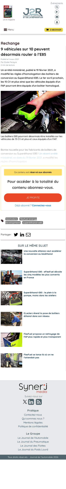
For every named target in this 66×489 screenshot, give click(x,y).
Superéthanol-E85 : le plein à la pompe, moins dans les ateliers (40, 294)
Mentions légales (33, 422)
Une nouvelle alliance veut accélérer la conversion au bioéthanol (42, 252)
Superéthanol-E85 (32, 222)
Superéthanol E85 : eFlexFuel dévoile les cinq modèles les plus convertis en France (43, 274)
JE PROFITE (33, 197)
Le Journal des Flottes (33, 445)
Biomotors (11, 218)
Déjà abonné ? (33, 205)
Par (9, 62)
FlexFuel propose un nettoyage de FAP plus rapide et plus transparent (42, 335)
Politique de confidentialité (33, 426)
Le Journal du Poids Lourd (33, 449)
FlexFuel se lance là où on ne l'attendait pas (39, 356)
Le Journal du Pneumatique (33, 441)
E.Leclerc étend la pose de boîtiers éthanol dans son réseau (42, 315)
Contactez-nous (33, 414)
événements (57, 3)
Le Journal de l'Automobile (33, 437)
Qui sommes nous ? (33, 418)
